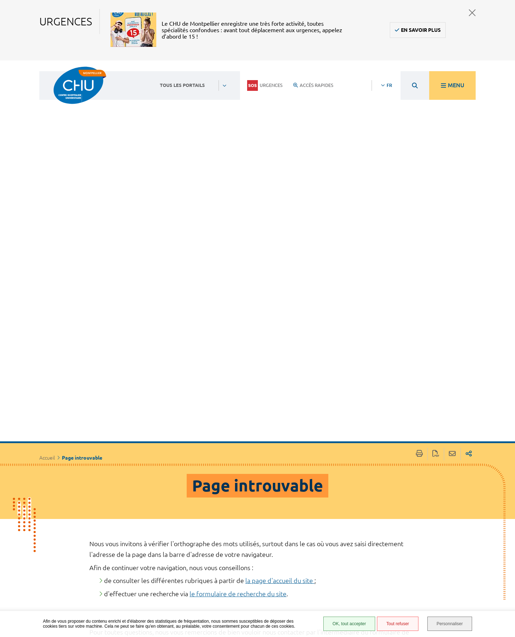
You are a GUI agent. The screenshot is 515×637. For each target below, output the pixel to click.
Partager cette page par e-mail (452, 234)
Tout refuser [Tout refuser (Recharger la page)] (397, 623)
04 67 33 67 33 (219, 549)
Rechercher (401, 456)
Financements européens (331, 597)
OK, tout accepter (349, 623)
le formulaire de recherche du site (238, 373)
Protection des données (333, 576)
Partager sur (469, 234)
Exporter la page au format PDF (436, 234)
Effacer (354, 456)
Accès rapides (313, 85)
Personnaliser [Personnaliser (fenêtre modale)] (450, 623)
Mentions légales (336, 565)
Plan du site (329, 586)
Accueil (47, 238)
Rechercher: (107, 442)
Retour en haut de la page (502, 522)
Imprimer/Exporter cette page (419, 234)
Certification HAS (335, 607)
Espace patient (331, 531)
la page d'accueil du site (279, 360)
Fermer (472, 12)
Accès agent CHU (334, 539)
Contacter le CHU (223, 528)
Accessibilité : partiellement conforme (332, 552)
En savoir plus (421, 30)
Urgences (265, 85)
